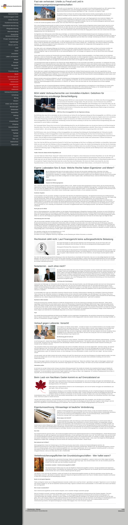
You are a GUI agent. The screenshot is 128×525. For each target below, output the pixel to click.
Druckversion (30, 509)
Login (123, 509)
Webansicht (121, 511)
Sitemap (38, 509)
